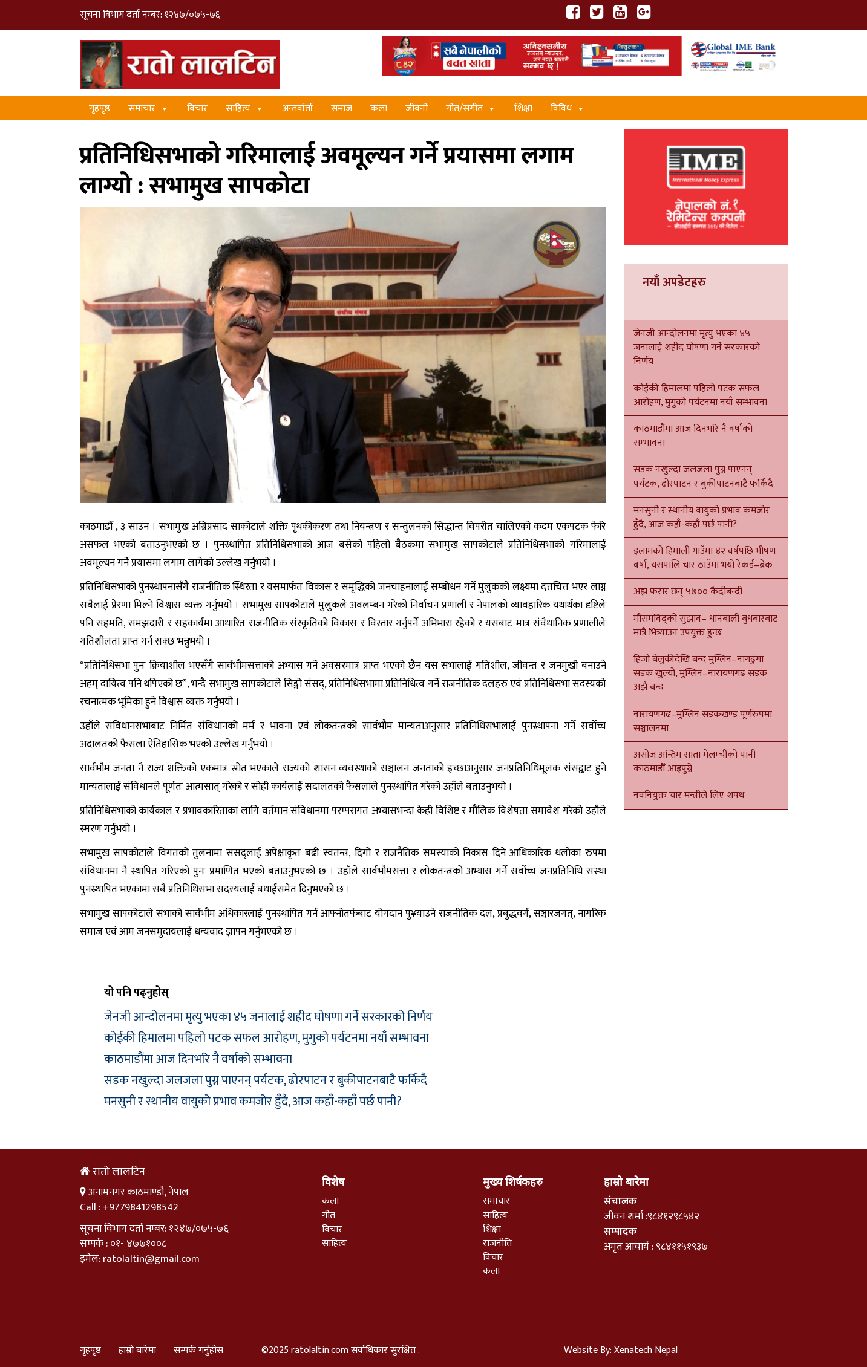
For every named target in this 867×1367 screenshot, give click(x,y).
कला (378, 108)
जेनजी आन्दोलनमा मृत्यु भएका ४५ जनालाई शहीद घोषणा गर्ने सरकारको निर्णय (268, 1017)
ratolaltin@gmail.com (151, 1258)
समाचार (148, 108)
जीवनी (416, 108)
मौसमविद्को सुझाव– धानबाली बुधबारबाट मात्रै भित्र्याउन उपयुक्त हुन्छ (705, 626)
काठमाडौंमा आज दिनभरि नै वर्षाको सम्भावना (198, 1059)
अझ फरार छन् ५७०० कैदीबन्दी (687, 591)
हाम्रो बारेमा (137, 1350)
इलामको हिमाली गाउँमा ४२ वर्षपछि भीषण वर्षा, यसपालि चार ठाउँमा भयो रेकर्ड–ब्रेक (704, 558)
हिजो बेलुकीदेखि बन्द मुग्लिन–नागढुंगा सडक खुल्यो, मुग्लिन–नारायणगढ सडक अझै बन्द (700, 673)
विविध (568, 108)
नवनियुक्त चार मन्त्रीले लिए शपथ (688, 795)
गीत (328, 1215)
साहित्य (245, 108)
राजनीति (497, 1243)
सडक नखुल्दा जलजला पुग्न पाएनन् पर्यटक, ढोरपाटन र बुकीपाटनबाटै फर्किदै (265, 1080)
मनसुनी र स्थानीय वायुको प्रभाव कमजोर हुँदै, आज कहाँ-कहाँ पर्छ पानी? (253, 1101)
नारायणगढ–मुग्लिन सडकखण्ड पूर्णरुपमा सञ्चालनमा (702, 721)
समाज (341, 108)
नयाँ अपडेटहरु (674, 282)
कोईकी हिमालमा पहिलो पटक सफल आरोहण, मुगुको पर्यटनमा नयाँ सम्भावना (266, 1038)
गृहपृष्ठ (99, 108)
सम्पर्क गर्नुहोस (198, 1350)
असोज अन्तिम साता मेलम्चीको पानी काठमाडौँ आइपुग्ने (694, 762)
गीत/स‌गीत (471, 108)
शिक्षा (523, 108)
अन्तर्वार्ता (297, 108)
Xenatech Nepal (646, 1350)
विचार (197, 108)
